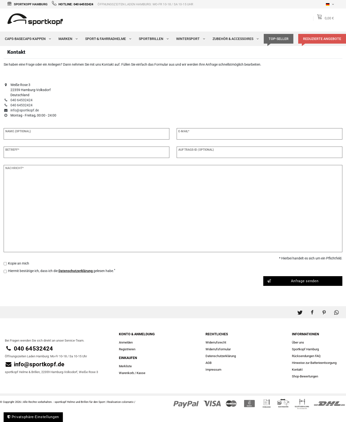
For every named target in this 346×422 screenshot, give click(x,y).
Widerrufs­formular (218, 349)
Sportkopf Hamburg (27, 4)
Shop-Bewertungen (305, 376)
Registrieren (127, 349)
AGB (209, 363)
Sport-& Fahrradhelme (107, 38)
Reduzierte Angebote (322, 39)
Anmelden (126, 342)
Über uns (298, 342)
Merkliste (125, 366)
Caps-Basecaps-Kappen (27, 38)
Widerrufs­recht (216, 342)
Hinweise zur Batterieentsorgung (314, 363)
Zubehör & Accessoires (234, 38)
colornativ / (128, 402)
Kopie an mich (18, 263)
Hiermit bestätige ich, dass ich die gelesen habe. (61, 270)
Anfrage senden (293, 281)
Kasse (141, 373)
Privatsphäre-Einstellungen (33, 417)
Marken (66, 38)
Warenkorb (126, 373)
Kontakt (297, 369)
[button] (300, 309)
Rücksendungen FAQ (306, 356)
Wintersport (189, 38)
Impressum (213, 369)
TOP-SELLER (278, 39)
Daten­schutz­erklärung (221, 356)
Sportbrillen (152, 38)
